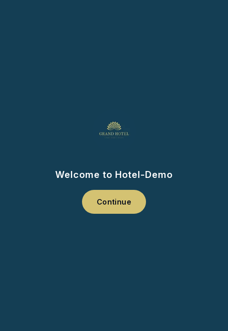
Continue (114, 201)
